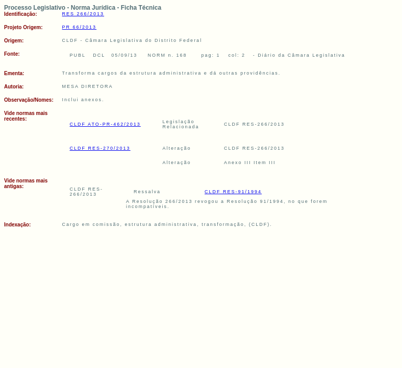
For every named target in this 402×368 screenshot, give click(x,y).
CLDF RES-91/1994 (233, 191)
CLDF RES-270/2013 (100, 148)
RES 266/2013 (83, 13)
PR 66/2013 (79, 27)
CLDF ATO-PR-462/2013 (105, 124)
